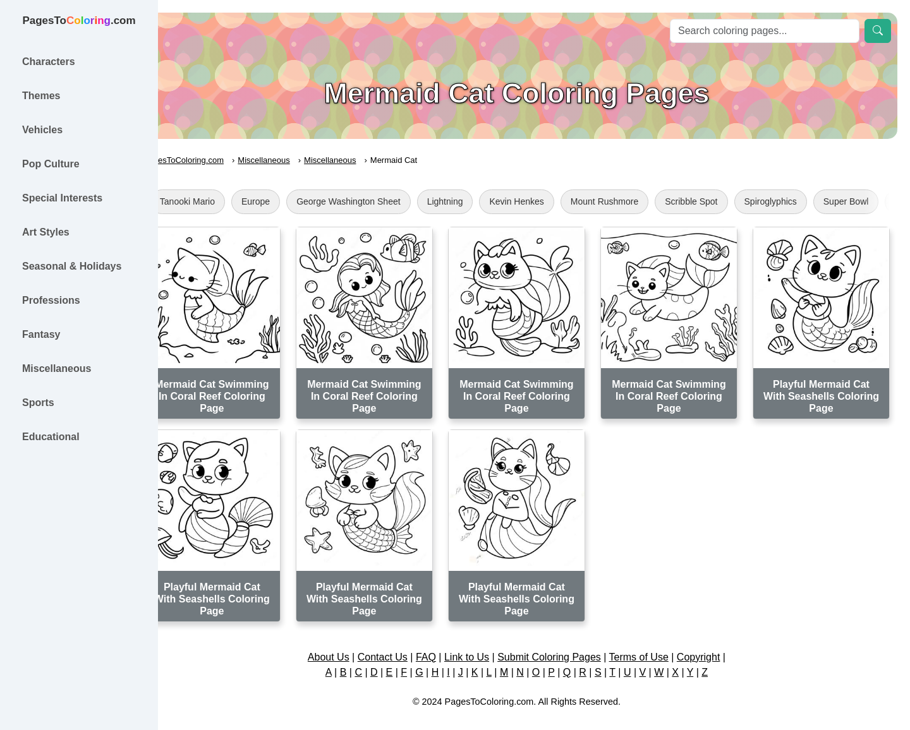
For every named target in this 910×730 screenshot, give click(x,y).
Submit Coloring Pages (567, 643)
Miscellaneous (299, 160)
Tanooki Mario (222, 201)
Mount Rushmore (639, 201)
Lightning (480, 201)
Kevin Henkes (552, 201)
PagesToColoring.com (218, 160)
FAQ (444, 643)
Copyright (715, 643)
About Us (346, 643)
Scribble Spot (726, 201)
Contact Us (400, 643)
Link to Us (484, 643)
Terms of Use (656, 643)
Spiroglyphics (805, 201)
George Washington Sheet (383, 201)
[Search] (764, 31)
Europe (290, 201)
